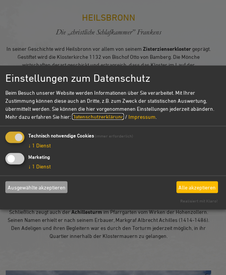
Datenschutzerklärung (98, 116)
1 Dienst (39, 145)
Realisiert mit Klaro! (199, 200)
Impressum (141, 116)
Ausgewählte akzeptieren (37, 187)
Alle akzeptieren (197, 187)
